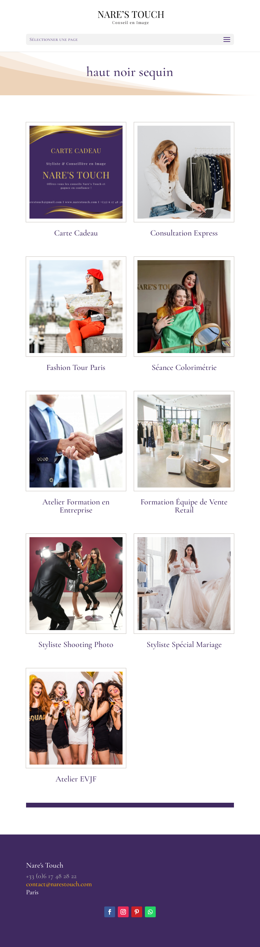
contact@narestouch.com (59, 884)
